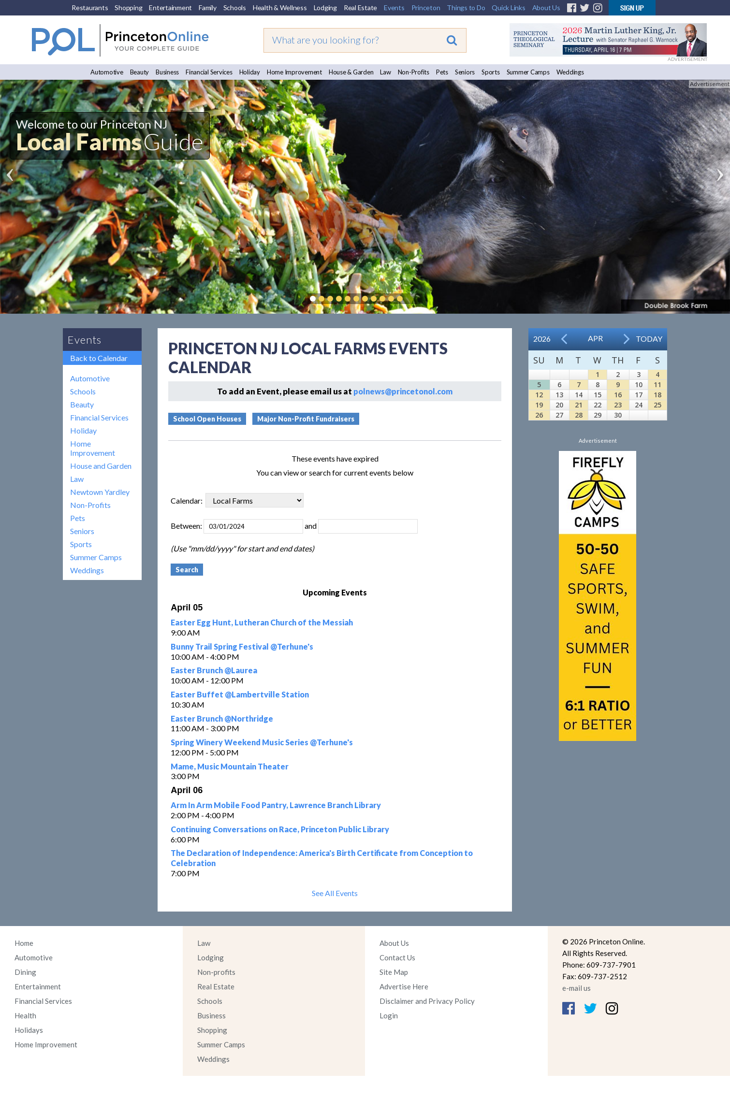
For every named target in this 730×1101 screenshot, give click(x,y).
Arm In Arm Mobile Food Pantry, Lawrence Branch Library (276, 805)
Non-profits (216, 972)
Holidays (29, 1030)
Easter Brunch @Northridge (222, 718)
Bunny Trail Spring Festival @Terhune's (242, 646)
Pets (442, 72)
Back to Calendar (99, 357)
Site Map (394, 972)
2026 (542, 338)
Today (649, 338)
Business (167, 72)
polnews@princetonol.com (403, 391)
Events (394, 7)
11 (657, 384)
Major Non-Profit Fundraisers (305, 419)
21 (579, 404)
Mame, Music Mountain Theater (230, 766)
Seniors (465, 72)
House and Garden (100, 465)
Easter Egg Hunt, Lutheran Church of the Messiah (262, 622)
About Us (546, 7)
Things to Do (466, 7)
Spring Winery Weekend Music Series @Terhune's (262, 742)
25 (657, 404)
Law (385, 72)
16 (618, 394)
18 (657, 394)
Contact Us (397, 957)
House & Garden (351, 72)
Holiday (249, 72)
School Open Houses (207, 419)
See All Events (335, 893)
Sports (491, 72)
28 (579, 415)
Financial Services (209, 72)
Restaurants (90, 7)
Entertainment (170, 7)
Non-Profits (413, 72)
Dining (25, 972)
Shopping (128, 7)
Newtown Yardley (100, 491)
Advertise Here (404, 986)
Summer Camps (528, 72)
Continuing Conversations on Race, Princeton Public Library (280, 829)
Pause (414, 298)
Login (389, 1015)
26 (539, 415)
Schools (234, 7)
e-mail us (576, 988)
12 (539, 394)
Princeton (425, 7)
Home (24, 943)
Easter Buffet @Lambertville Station (240, 694)
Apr (595, 338)
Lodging (325, 7)
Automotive (106, 72)
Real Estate (360, 7)
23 (618, 404)
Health (25, 1015)
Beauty (139, 72)
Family (208, 7)
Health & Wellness (280, 7)
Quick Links (508, 7)
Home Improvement (294, 72)
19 (539, 404)
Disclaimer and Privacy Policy (427, 1001)
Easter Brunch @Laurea (214, 670)
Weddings (570, 72)
